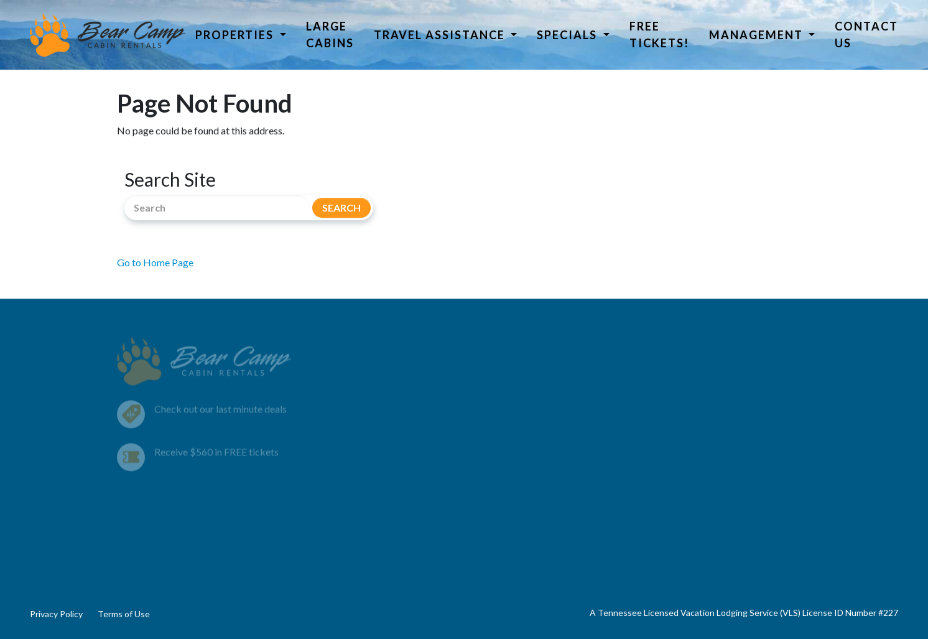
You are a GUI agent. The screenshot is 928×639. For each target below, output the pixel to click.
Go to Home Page (155, 262)
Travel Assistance (441, 35)
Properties (236, 35)
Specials (568, 35)
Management (757, 35)
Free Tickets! (659, 34)
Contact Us (866, 34)
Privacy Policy (56, 614)
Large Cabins (330, 34)
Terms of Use (124, 614)
